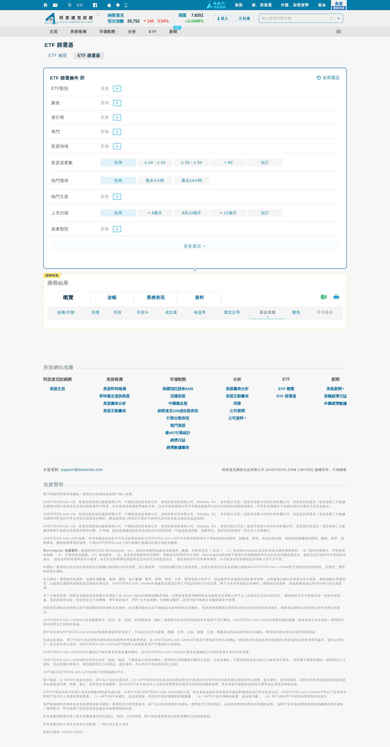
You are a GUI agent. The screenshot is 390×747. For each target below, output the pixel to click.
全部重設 (328, 78)
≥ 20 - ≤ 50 (191, 162)
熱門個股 (177, 425)
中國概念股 (177, 403)
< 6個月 (155, 213)
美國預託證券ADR (177, 389)
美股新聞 (335, 389)
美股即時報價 (114, 389)
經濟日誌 (177, 440)
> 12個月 (228, 213)
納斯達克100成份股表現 (178, 411)
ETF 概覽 (286, 389)
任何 (118, 162)
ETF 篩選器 (286, 396)
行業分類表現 (177, 418)
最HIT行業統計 (177, 433)
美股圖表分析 (114, 403)
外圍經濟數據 (335, 403)
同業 (237, 403)
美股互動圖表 (114, 411)
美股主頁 (57, 389)
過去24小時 (191, 180)
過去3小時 (155, 180)
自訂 (265, 162)
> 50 (228, 162)
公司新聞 (237, 411)
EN (80, 5)
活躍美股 (177, 396)
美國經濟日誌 (335, 396)
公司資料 (237, 418)
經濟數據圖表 (177, 447)
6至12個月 (191, 213)
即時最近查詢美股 (114, 396)
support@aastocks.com (82, 470)
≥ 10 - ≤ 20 (155, 162)
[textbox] (301, 18)
